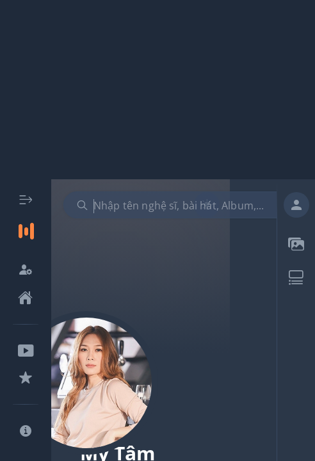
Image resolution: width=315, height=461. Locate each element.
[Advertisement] (157, 89)
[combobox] (181, 204)
